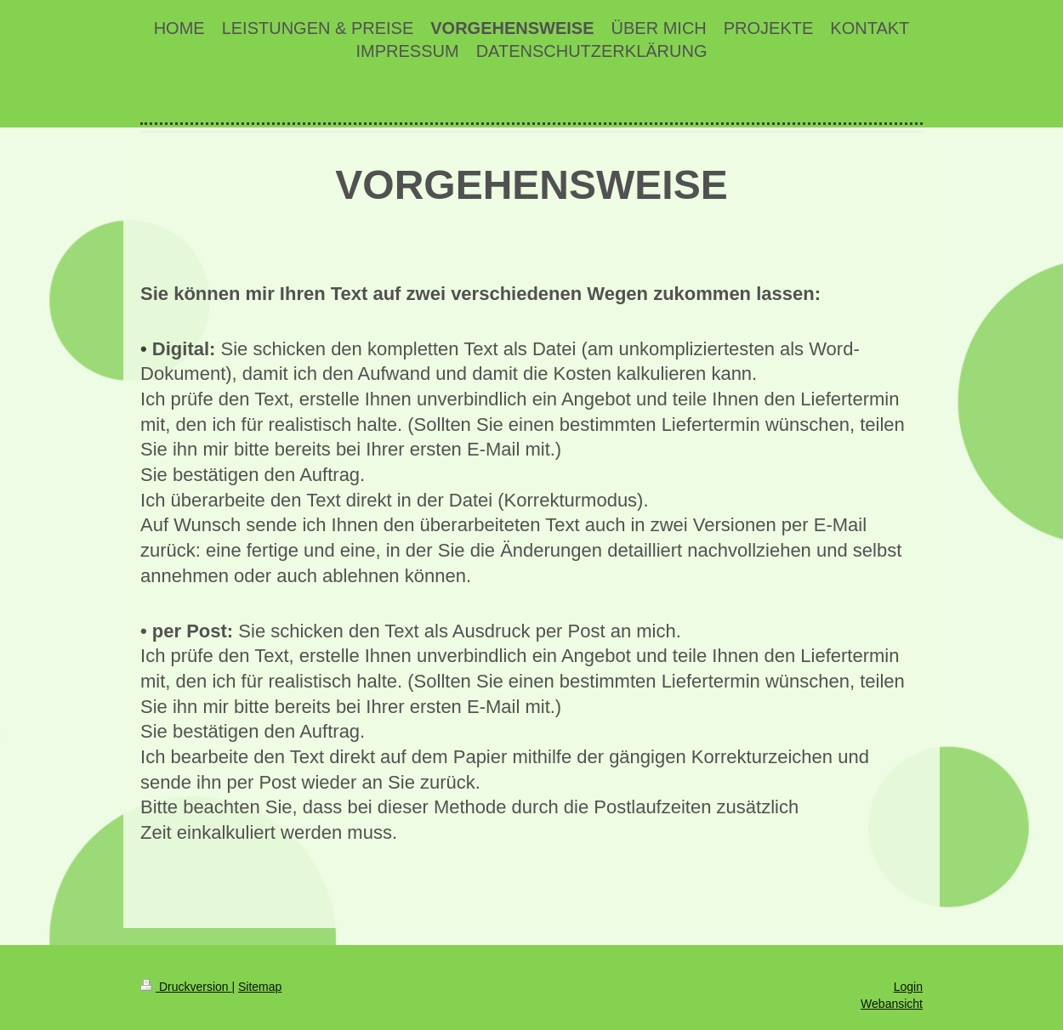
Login (908, 986)
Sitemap (259, 986)
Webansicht (892, 1003)
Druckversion (185, 986)
